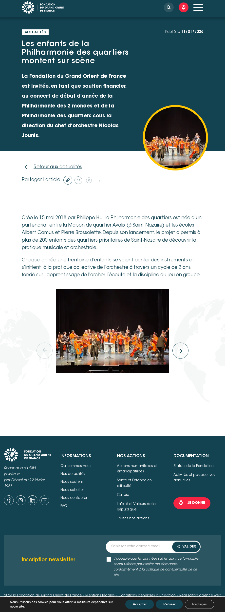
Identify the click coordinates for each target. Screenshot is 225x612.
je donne (196, 503)
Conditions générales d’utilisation (147, 595)
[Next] (180, 350)
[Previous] (45, 350)
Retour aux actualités (58, 167)
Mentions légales (100, 595)
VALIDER (186, 546)
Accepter (140, 604)
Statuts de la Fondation (193, 466)
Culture (123, 495)
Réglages (199, 604)
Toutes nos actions (133, 518)
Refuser (169, 604)
